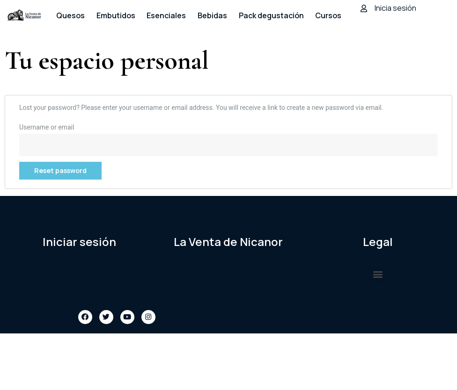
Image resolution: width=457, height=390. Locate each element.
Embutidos (115, 15)
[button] (377, 274)
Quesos (70, 15)
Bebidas (212, 15)
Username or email (46, 127)
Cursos (328, 15)
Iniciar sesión (79, 241)
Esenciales (166, 15)
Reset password (60, 170)
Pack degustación (271, 15)
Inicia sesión (395, 8)
